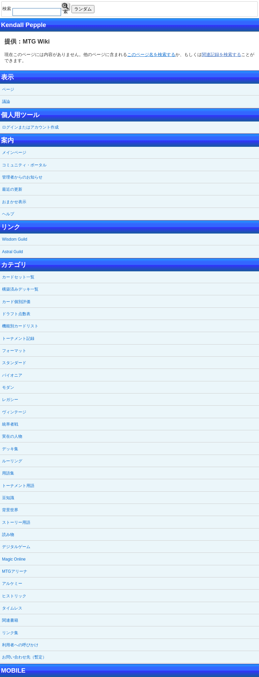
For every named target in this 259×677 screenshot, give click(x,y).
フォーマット (14, 350)
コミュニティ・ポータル (24, 165)
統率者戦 (10, 424)
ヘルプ (8, 214)
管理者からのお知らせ (22, 177)
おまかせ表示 (14, 201)
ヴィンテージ (14, 412)
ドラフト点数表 (16, 314)
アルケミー (12, 583)
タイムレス (12, 608)
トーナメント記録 (18, 338)
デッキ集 (10, 448)
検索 (65, 7)
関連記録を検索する (221, 54)
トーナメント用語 (18, 485)
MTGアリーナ (14, 571)
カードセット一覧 (18, 277)
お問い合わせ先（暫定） (24, 657)
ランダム (83, 8)
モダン (8, 387)
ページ (8, 89)
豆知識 (8, 497)
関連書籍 (10, 620)
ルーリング (12, 461)
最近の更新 (12, 189)
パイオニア (12, 375)
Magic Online (14, 559)
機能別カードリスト (20, 326)
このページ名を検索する (151, 54)
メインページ (14, 152)
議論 (6, 101)
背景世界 (10, 510)
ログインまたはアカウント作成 (30, 127)
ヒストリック (14, 596)
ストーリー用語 (16, 522)
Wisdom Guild (14, 239)
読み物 (8, 534)
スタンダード (14, 362)
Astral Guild (12, 251)
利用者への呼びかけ (20, 645)
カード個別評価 (16, 301)
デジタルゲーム (16, 546)
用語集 (8, 473)
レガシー (10, 399)
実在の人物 (12, 436)
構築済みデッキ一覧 (20, 289)
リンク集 (10, 632)
